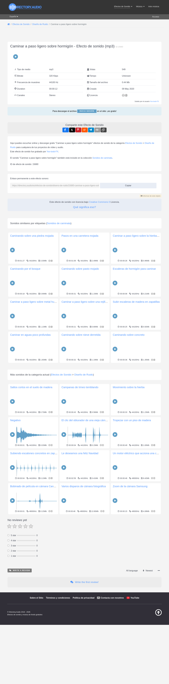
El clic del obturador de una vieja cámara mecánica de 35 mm (98, 457)
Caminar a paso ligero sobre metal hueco (34, 301)
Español (13, 16)
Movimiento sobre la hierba (128, 424)
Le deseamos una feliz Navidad (80, 490)
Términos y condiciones (58, 635)
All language (132, 607)
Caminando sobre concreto (128, 334)
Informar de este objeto (150, 196)
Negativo (15, 457)
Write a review (19, 607)
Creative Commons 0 (99, 202)
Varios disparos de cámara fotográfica (84, 523)
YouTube (135, 635)
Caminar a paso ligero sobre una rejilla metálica (89, 301)
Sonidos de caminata (102, 158)
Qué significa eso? (84, 207)
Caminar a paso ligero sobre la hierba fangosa (140, 235)
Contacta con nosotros (112, 635)
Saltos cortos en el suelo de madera (31, 424)
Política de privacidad (84, 635)
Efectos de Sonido (133, 143)
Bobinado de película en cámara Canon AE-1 (36, 523)
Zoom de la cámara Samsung (130, 523)
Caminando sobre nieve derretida (81, 334)
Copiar (127, 185)
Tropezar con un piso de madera (132, 457)
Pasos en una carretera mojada (80, 235)
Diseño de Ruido (83, 411)
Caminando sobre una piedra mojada (32, 235)
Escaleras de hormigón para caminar (134, 268)
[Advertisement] (84, 382)
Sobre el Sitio (36, 635)
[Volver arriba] (152, 652)
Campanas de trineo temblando (80, 424)
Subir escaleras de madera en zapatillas (136, 301)
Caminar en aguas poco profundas (30, 334)
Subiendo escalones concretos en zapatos (35, 490)
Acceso (155, 17)
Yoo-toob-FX (154, 101)
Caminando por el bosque (25, 268)
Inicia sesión (86, 111)
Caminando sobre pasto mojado (80, 268)
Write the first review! (84, 619)
